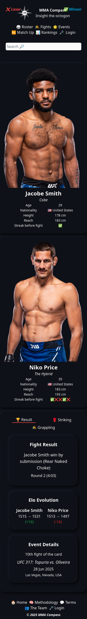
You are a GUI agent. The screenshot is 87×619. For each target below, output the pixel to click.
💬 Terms (68, 602)
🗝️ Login (67, 32)
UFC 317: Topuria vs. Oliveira (43, 562)
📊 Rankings (46, 32)
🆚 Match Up (23, 32)
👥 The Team (36, 607)
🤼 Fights (43, 26)
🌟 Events (61, 26)
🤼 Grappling (43, 427)
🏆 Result (24, 419)
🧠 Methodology (43, 602)
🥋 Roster (24, 26)
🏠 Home (19, 602)
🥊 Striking (61, 419)
